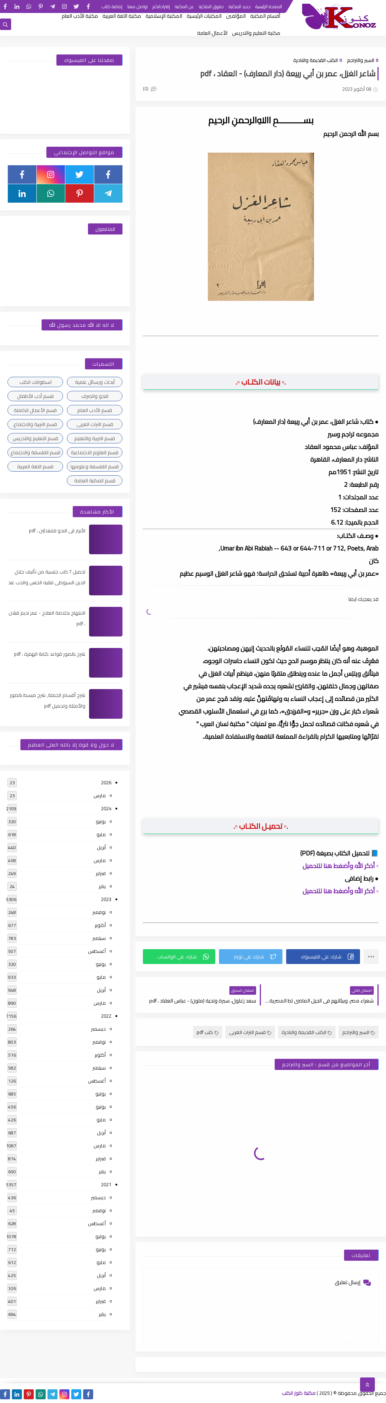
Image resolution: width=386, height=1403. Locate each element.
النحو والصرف (94, 396)
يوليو (100, 1093)
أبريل (101, 847)
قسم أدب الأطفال (35, 396)
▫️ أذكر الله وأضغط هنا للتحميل (340, 866)
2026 (106, 782)
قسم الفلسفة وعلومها (95, 466)
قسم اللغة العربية (35, 466)
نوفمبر (99, 912)
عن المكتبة (184, 6)
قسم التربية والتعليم (94, 438)
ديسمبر (98, 1028)
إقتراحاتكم (161, 6)
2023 (106, 899)
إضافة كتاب (112, 6)
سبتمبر (99, 938)
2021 (106, 1184)
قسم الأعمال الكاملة (35, 410)
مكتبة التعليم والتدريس (256, 33)
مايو (101, 834)
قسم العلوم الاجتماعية (94, 452)
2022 (106, 1015)
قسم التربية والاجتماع (35, 424)
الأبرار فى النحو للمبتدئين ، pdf (57, 530)
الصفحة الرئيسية (268, 6)
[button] (323, 956)
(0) (149, 88)
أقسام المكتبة (265, 16)
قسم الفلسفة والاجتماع (35, 452)
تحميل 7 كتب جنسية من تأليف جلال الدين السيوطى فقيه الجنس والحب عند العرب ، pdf (46, 582)
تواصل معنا (137, 6)
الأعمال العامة (212, 33)
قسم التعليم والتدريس (35, 438)
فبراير (101, 873)
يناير (102, 886)
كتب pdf (208, 1032)
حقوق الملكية (211, 6)
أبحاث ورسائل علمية (95, 382)
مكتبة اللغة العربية (121, 16)
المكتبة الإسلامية (163, 16)
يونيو (101, 821)
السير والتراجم (360, 60)
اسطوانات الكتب (35, 382)
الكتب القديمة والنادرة (315, 60)
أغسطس (97, 951)
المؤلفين (236, 16)
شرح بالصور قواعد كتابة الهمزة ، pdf (49, 653)
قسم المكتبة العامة (94, 480)
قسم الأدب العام (94, 410)
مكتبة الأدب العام (80, 16)
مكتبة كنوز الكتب (298, 1393)
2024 (106, 808)
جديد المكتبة (240, 6)
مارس (100, 795)
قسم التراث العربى (250, 1032)
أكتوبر (100, 925)
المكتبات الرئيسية (204, 16)
